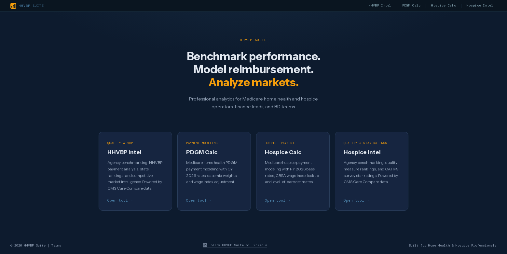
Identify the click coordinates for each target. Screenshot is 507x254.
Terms (56, 246)
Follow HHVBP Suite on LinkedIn (235, 245)
